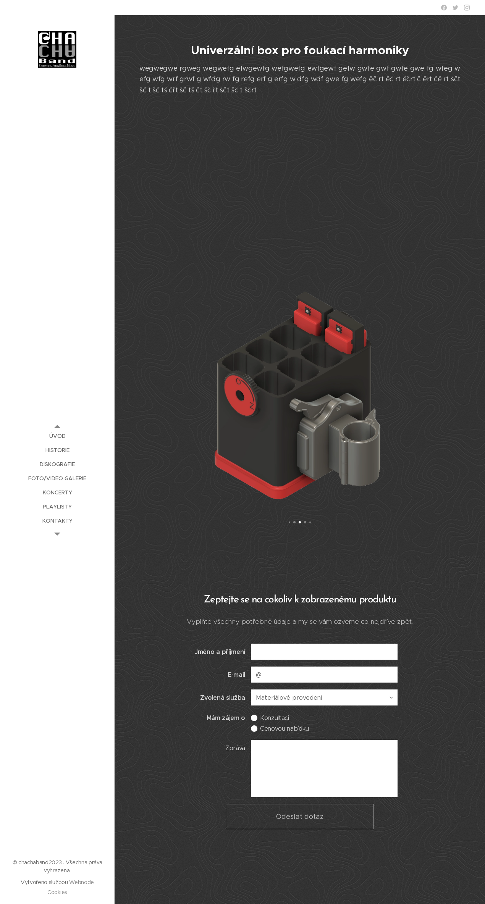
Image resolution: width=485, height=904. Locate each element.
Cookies (57, 892)
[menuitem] (57, 436)
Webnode (81, 882)
